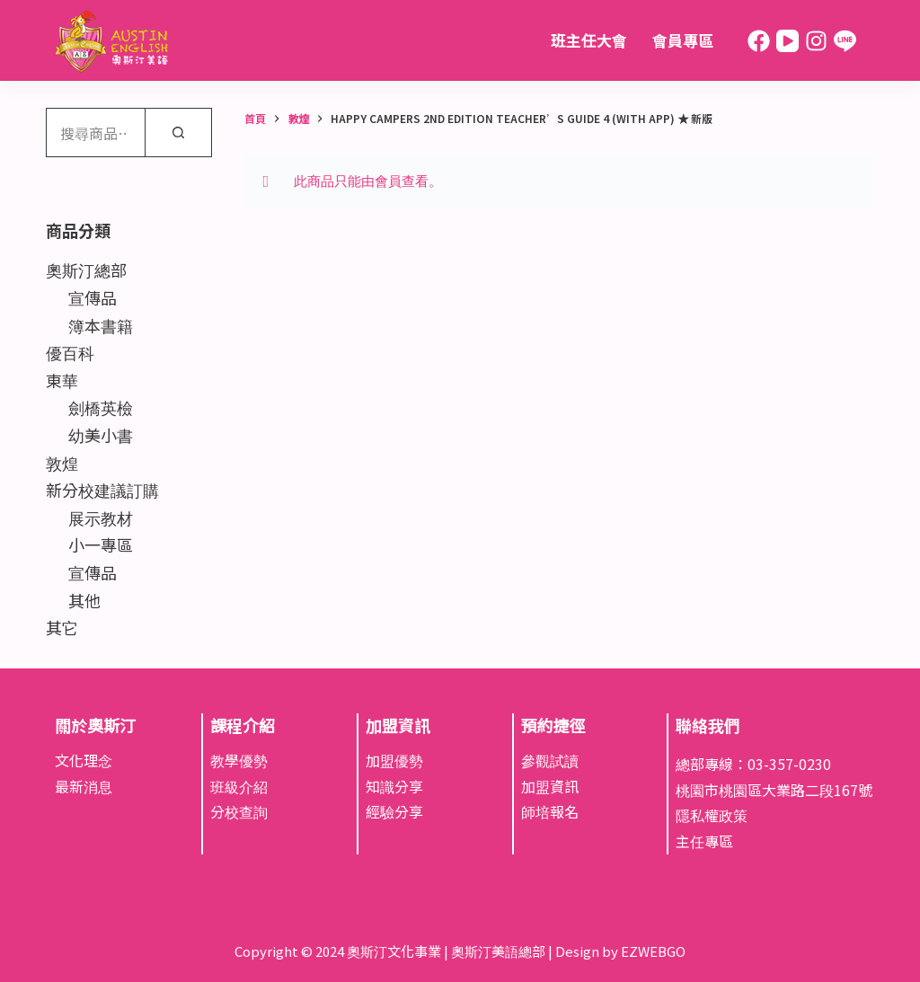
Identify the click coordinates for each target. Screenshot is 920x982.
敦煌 (62, 462)
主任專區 (704, 841)
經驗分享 (394, 811)
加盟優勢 (394, 760)
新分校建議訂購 (102, 489)
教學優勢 (239, 760)
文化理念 (83, 760)
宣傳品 (92, 297)
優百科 (70, 352)
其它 (62, 627)
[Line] (845, 41)
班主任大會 (589, 40)
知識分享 (394, 786)
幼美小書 (100, 435)
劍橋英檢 (100, 407)
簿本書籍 (100, 325)
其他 (84, 600)
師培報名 (550, 811)
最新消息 (83, 786)
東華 (62, 380)
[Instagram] (816, 41)
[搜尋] (178, 132)
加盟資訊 (550, 786)
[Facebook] (759, 41)
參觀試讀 (550, 760)
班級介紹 (239, 786)
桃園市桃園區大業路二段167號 (774, 790)
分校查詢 (239, 811)
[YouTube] (787, 41)
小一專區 (100, 544)
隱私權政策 (712, 815)
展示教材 (100, 517)
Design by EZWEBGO (620, 951)
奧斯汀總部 (86, 269)
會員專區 (682, 40)
